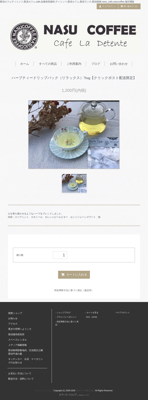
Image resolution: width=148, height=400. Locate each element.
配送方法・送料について (21, 379)
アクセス (12, 323)
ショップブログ (64, 312)
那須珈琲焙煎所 (16, 334)
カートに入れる (74, 275)
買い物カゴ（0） (129, 6)
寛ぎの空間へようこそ (19, 329)
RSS (88, 317)
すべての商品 (48, 63)
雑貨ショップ (15, 313)
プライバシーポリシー (67, 317)
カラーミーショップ (44, 390)
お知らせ (12, 318)
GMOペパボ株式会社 (85, 390)
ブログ (95, 63)
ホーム (24, 63)
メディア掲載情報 (17, 345)
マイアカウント (107, 6)
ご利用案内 (73, 63)
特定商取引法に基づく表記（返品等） (74, 290)
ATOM (94, 317)
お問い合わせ (119, 63)
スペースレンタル (17, 340)
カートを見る (92, 312)
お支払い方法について (19, 373)
